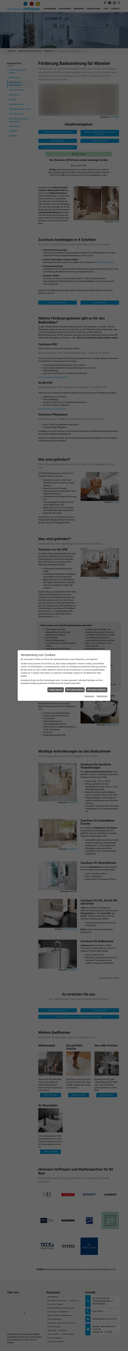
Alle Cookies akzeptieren (96, 690)
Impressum (89, 696)
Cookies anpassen (56, 690)
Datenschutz (102, 696)
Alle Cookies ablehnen (74, 690)
